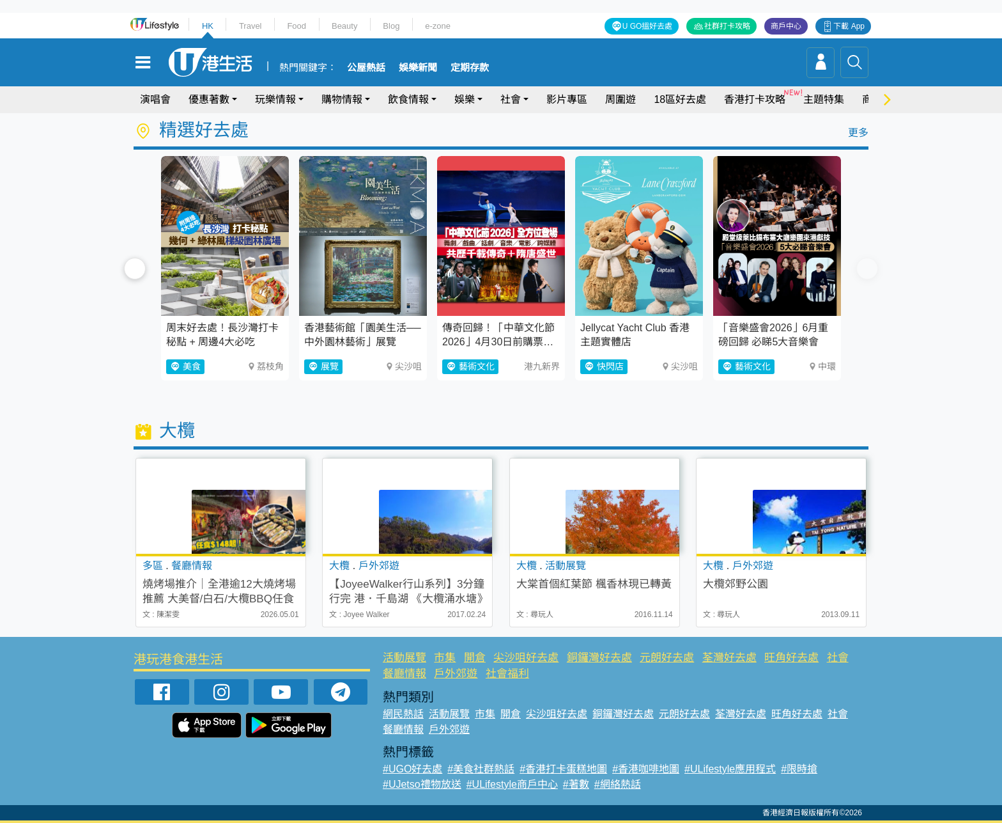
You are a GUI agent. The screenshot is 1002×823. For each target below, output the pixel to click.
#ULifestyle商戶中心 (512, 784)
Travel (250, 26)
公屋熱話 (366, 68)
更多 (858, 132)
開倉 (475, 658)
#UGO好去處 (412, 769)
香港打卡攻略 (754, 99)
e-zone (438, 26)
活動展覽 (404, 658)
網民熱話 (403, 714)
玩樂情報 (275, 99)
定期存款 (470, 68)
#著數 (576, 784)
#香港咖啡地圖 (645, 769)
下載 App (849, 26)
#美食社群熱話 (480, 769)
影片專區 (566, 99)
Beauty (344, 26)
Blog (391, 26)
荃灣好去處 (729, 658)
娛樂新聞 (418, 68)
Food (296, 26)
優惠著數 (209, 99)
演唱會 (155, 99)
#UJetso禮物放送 (422, 784)
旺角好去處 (791, 658)
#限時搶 (799, 769)
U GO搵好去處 (647, 26)
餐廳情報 (404, 674)
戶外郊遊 (455, 674)
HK (207, 26)
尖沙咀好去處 (526, 658)
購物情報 (341, 99)
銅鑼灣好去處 (599, 658)
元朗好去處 (667, 658)
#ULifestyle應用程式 (730, 769)
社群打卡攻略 (727, 26)
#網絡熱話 (617, 784)
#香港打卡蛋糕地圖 (563, 769)
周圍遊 (620, 99)
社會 (510, 99)
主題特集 (823, 99)
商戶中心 (786, 26)
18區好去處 (680, 99)
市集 (445, 658)
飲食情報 (408, 99)
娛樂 (464, 99)
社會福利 (507, 674)
